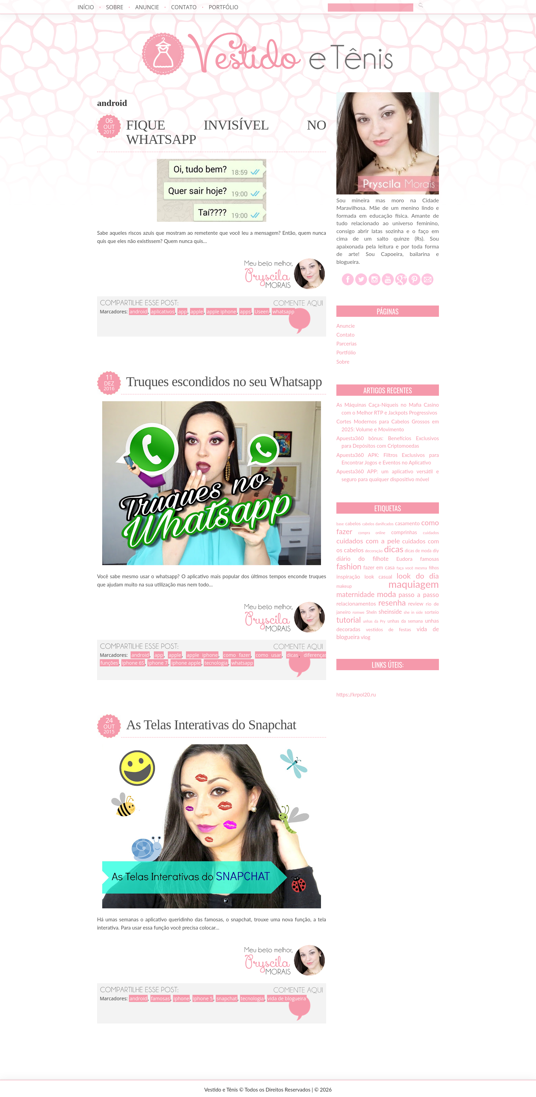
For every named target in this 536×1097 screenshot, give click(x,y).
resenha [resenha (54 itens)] (392, 602)
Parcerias (346, 343)
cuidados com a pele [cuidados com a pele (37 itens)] (368, 541)
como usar (268, 655)
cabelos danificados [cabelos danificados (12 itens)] (377, 524)
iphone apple (186, 663)
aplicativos (163, 311)
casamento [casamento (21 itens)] (407, 523)
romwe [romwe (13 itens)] (358, 612)
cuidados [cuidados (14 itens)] (431, 532)
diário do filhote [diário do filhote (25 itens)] (362, 558)
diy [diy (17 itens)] (436, 550)
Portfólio (223, 7)
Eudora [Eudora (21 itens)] (404, 559)
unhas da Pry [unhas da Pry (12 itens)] (374, 621)
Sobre (114, 7)
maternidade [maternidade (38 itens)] (355, 594)
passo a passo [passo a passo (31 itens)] (419, 594)
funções (109, 663)
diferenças (315, 655)
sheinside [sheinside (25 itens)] (390, 611)
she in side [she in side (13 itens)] (413, 612)
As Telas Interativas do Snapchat (211, 725)
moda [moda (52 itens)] (386, 594)
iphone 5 (203, 998)
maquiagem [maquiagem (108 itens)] (413, 584)
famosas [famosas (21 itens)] (429, 559)
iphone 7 (158, 663)
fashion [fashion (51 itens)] (348, 566)
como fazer (237, 655)
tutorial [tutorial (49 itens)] (348, 619)
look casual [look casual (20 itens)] (378, 576)
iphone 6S (133, 663)
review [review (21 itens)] (416, 603)
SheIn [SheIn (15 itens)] (371, 612)
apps (245, 311)
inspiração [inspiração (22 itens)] (348, 576)
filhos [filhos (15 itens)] (434, 567)
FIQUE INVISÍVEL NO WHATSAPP (226, 132)
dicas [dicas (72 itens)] (393, 549)
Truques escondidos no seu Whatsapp (224, 382)
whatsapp (283, 311)
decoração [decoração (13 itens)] (374, 550)
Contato (184, 7)
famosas (160, 998)
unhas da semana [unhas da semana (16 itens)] (405, 621)
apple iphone (221, 311)
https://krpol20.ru (356, 694)
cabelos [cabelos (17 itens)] (353, 523)
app (182, 311)
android (138, 311)
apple (197, 311)
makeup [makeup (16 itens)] (344, 586)
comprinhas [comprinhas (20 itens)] (404, 532)
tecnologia (215, 663)
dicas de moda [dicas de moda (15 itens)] (418, 550)
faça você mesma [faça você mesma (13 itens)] (412, 568)
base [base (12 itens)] (340, 524)
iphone (181, 998)
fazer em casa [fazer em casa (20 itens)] (379, 567)
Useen (262, 311)
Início (86, 7)
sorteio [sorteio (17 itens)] (432, 612)
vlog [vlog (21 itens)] (366, 637)
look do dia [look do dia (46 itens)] (418, 575)
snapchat (226, 998)
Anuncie (147, 7)
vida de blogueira (287, 998)
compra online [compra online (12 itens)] (372, 532)
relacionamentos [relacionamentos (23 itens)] (356, 603)
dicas (292, 655)
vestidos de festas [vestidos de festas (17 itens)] (388, 629)
